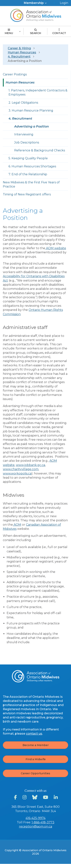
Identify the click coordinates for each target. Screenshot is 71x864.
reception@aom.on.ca (35, 826)
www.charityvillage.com (20, 469)
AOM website (55, 248)
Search (35, 31)
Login (64, 3)
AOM (17, 524)
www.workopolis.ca (17, 473)
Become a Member (36, 745)
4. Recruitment (19, 56)
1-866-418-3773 (43, 822)
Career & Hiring (19, 48)
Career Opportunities (35, 773)
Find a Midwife (36, 759)
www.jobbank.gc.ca (30, 465)
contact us (34, 733)
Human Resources (22, 52)
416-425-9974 (35, 818)
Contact (59, 31)
